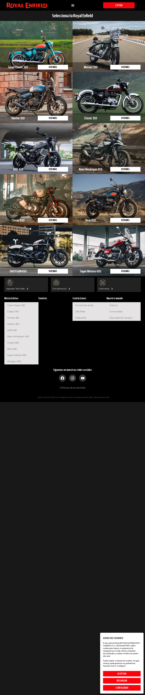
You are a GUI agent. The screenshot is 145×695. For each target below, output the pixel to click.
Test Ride (80, 311)
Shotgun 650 (14, 361)
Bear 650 (12, 349)
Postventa (80, 317)
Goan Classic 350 (16, 305)
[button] (72, 5)
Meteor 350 (13, 324)
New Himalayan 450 (18, 336)
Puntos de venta (84, 305)
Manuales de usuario (120, 317)
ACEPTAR (122, 673)
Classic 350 (13, 311)
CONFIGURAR (121, 687)
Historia (113, 305)
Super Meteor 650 (16, 355)
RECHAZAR (122, 680)
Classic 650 (13, 342)
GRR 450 (12, 330)
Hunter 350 (13, 317)
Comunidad (115, 311)
